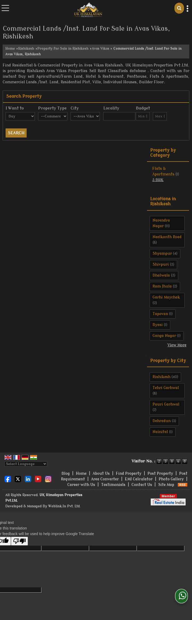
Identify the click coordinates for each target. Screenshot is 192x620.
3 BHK (158, 180)
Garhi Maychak (166, 297)
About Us (101, 474)
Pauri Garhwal (166, 404)
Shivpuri (161, 264)
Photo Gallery (171, 479)
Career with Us (81, 485)
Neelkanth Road (167, 237)
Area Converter (105, 479)
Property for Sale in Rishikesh (62, 48)
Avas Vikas (100, 48)
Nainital (160, 432)
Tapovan (160, 314)
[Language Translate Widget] (26, 463)
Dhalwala (161, 275)
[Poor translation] (19, 541)
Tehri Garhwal (166, 388)
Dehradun (162, 421)
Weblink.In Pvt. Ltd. (64, 506)
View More (177, 345)
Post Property (160, 474)
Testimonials (113, 485)
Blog (66, 474)
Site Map (166, 485)
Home (10, 48)
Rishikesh (26, 48)
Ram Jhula (162, 286)
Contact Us (142, 485)
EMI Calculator (139, 479)
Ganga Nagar (164, 336)
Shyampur (162, 254)
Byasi (158, 325)
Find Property (128, 474)
